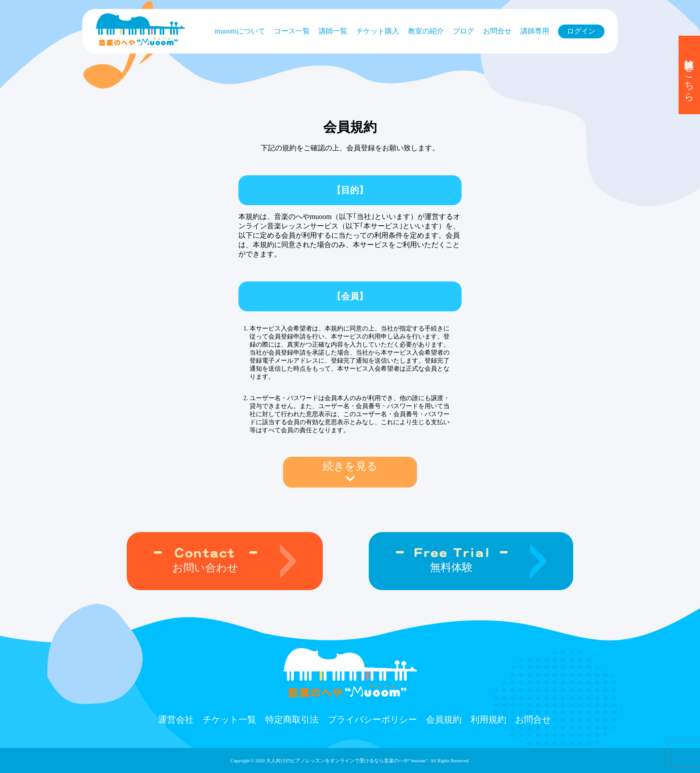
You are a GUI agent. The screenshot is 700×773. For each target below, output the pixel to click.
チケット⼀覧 (229, 719)
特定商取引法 (292, 719)
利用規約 (488, 719)
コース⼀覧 (292, 31)
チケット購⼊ (377, 31)
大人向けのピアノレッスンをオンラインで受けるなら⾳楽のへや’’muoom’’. (347, 760)
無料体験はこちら (689, 75)
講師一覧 (333, 31)
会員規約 (444, 719)
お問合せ (497, 31)
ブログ (463, 31)
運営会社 (176, 719)
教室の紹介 (426, 31)
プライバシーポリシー (372, 719)
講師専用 (535, 31)
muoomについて (240, 31)
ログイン (581, 31)
